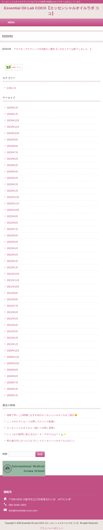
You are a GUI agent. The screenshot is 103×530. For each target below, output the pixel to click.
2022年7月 (12, 229)
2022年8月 (12, 222)
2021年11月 (13, 280)
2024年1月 (12, 114)
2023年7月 (12, 152)
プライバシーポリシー (51, 528)
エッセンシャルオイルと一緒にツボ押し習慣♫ (31, 428)
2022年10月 (13, 210)
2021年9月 (12, 293)
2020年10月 (13, 363)
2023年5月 (12, 165)
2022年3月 (12, 254)
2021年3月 (12, 331)
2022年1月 (12, 267)
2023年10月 (13, 133)
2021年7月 (12, 306)
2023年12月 (13, 120)
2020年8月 (12, 376)
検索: (5, 454)
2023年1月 (12, 190)
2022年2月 (12, 261)
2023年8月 (12, 146)
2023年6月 (12, 158)
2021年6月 (12, 312)
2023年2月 (12, 184)
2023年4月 (12, 171)
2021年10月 (13, 286)
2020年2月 (12, 389)
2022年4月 (12, 248)
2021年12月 (13, 274)
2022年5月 (12, 242)
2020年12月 (13, 350)
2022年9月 (12, 216)
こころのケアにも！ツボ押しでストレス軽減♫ (31, 421)
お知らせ (11, 88)
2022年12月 (13, 197)
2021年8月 (12, 299)
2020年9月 (12, 369)
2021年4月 (12, 325)
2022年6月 (12, 235)
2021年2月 (12, 337)
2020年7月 (12, 382)
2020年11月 (13, 357)
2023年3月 (12, 178)
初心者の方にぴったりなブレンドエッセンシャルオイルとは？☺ (40, 440)
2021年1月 (12, 344)
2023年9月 (12, 139)
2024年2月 (12, 107)
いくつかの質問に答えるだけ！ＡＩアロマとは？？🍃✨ (36, 434)
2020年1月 (12, 395)
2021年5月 (12, 318)
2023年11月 (13, 127)
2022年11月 (13, 203)
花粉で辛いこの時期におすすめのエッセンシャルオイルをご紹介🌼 (42, 415)
